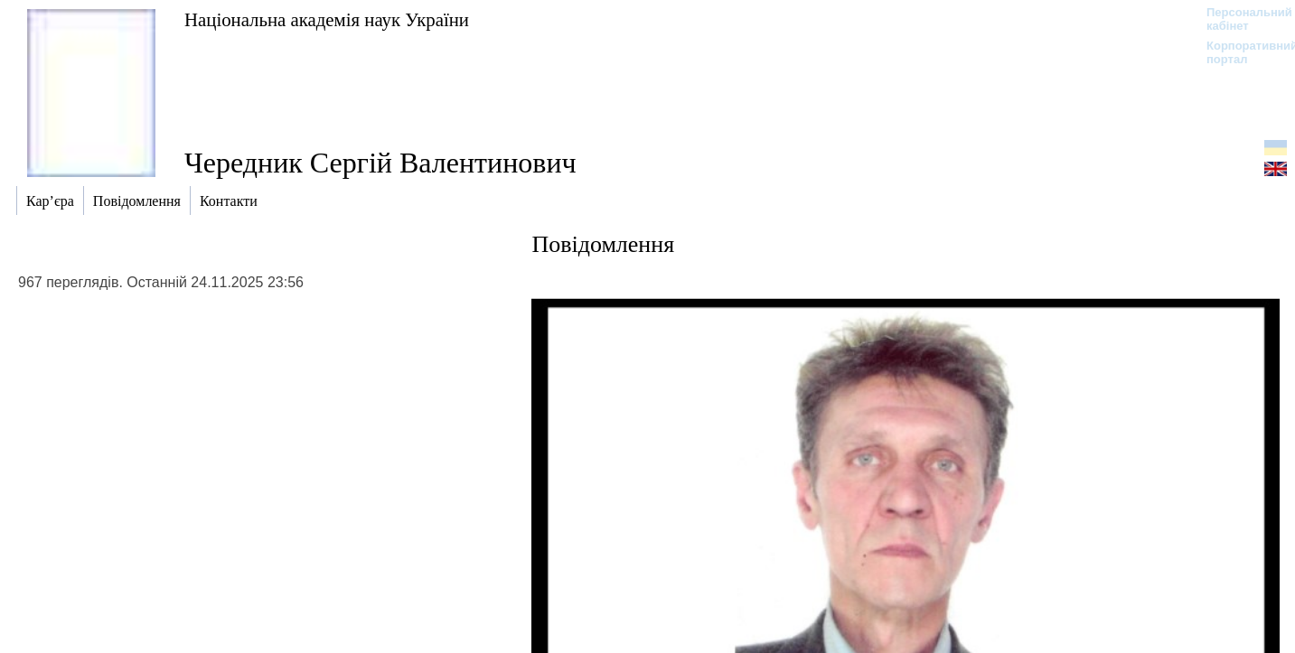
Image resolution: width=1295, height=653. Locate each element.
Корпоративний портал (1240, 52)
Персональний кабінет (1240, 19)
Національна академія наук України (326, 19)
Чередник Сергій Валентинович (380, 162)
